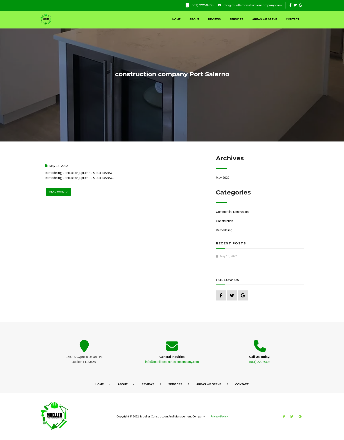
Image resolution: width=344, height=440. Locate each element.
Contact (292, 19)
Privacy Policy (219, 416)
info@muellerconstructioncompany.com (250, 5)
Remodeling (224, 230)
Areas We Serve (264, 19)
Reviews (214, 19)
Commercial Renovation (232, 212)
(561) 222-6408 (199, 5)
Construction (224, 221)
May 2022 (222, 177)
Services (236, 19)
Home (176, 19)
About (194, 19)
